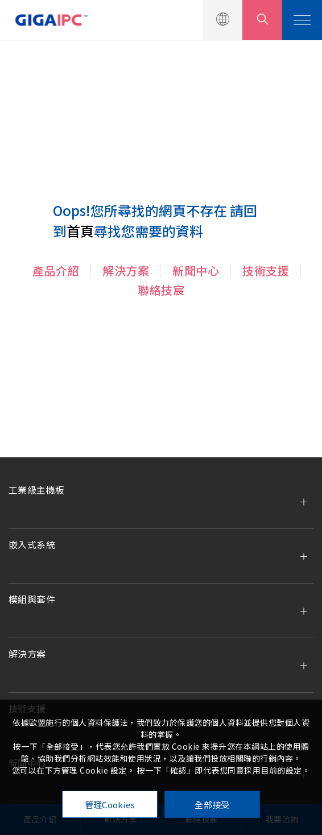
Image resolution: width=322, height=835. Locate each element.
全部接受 (212, 805)
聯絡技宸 (161, 290)
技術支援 (265, 270)
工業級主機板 (36, 490)
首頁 (80, 231)
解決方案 (125, 270)
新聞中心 (195, 270)
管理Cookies (110, 805)
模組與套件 (32, 599)
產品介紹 (55, 270)
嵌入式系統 (32, 544)
